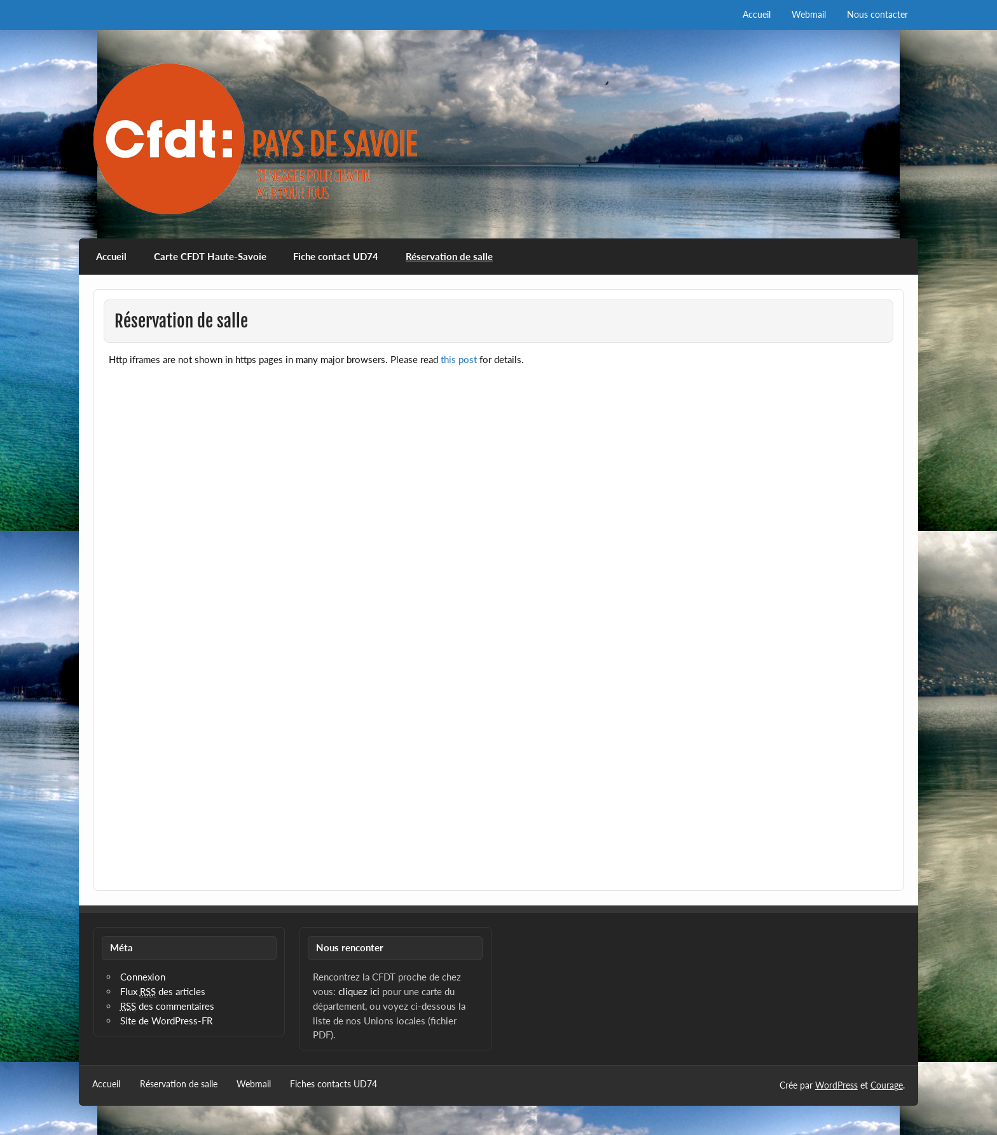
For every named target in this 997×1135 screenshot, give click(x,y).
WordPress (836, 1085)
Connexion (142, 976)
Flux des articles (162, 992)
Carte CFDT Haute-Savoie (210, 256)
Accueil (757, 14)
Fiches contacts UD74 (333, 1084)
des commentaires (167, 1006)
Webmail (809, 14)
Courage (886, 1085)
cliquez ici (359, 991)
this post (459, 359)
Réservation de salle (449, 256)
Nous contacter (877, 14)
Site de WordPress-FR (166, 1020)
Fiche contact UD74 (335, 256)
